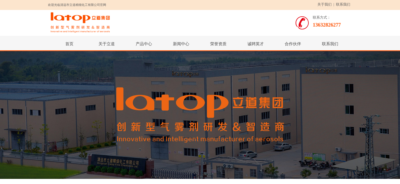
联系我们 (343, 4)
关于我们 (324, 4)
